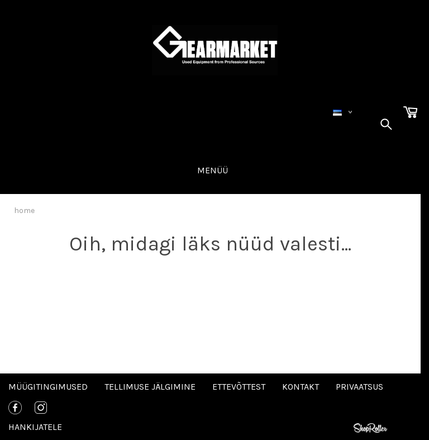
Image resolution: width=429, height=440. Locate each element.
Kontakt (300, 386)
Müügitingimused (48, 386)
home (24, 210)
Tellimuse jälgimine (150, 386)
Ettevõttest (238, 386)
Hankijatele (35, 427)
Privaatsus (359, 386)
